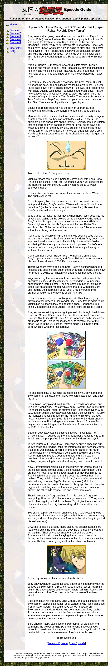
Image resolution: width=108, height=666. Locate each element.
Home (13, 24)
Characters (16, 48)
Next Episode (77, 643)
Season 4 (15, 39)
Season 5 (15, 42)
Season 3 (15, 36)
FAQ (12, 51)
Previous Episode (58, 643)
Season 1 (15, 30)
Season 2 (15, 33)
